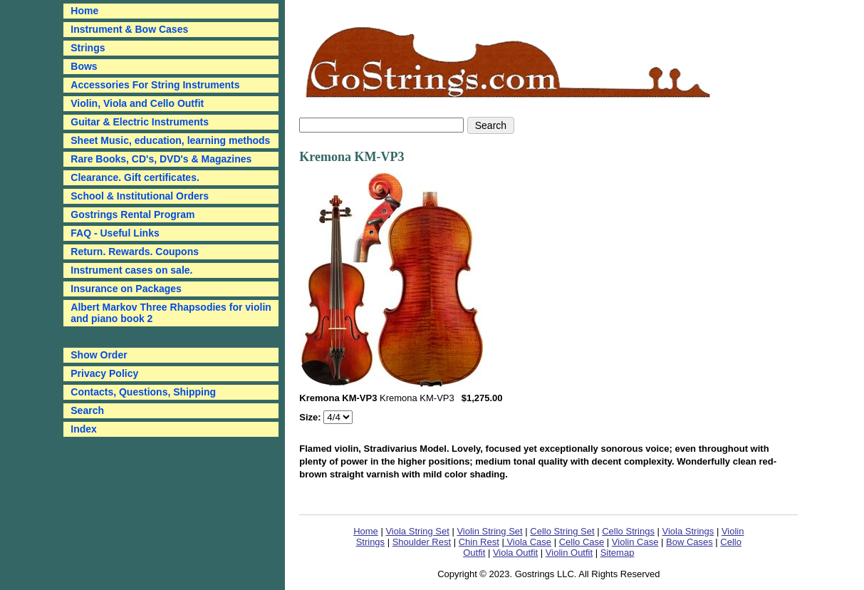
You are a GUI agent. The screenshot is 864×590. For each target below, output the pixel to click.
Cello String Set (562, 531)
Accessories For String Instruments (155, 84)
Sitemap (617, 552)
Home (365, 531)
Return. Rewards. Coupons (135, 251)
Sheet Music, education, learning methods (170, 140)
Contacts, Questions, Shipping (143, 392)
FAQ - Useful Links (115, 233)
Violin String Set (489, 531)
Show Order (99, 355)
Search (87, 410)
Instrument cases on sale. (131, 270)
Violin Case (635, 542)
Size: (311, 417)
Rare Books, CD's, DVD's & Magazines (161, 159)
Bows (84, 66)
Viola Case (527, 542)
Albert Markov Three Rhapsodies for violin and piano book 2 (171, 312)
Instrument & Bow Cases (129, 29)
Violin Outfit (569, 552)
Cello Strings (628, 531)
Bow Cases (689, 542)
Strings (88, 47)
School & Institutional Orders (140, 196)
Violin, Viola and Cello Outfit (137, 103)
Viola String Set (417, 531)
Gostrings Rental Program (132, 214)
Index (84, 429)
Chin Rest (479, 542)
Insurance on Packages (126, 288)
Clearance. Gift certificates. (135, 177)
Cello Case (582, 542)
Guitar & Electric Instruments (140, 122)
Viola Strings (688, 531)
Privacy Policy (104, 373)
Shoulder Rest (421, 542)
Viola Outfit (515, 552)
